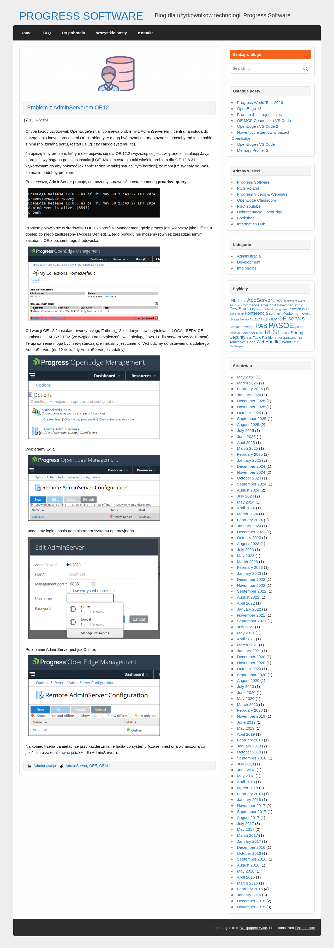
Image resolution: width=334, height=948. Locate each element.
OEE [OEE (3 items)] (264, 319)
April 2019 (246, 734)
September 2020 (251, 674)
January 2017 (249, 841)
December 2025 (251, 401)
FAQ (47, 33)
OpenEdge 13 (249, 108)
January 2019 (249, 746)
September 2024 (251, 484)
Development (248, 262)
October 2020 (249, 668)
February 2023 (250, 567)
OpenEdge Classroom (256, 200)
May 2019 (245, 728)
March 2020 (247, 704)
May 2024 (245, 502)
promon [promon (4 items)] (248, 333)
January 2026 (249, 395)
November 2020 (251, 662)
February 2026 (250, 389)
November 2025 (251, 407)
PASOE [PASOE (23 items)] (281, 325)
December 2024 (251, 466)
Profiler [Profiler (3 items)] (235, 333)
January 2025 (249, 460)
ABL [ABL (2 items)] (243, 300)
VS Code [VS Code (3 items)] (248, 342)
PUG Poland (248, 188)
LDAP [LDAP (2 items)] (272, 313)
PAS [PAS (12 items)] (261, 326)
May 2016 (245, 871)
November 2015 (251, 907)
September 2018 (251, 758)
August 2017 (248, 817)
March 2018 (247, 788)
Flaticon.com (305, 928)
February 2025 (250, 454)
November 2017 (251, 805)
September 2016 (251, 859)
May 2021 (245, 633)
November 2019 (251, 716)
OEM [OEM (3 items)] (273, 319)
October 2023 (249, 537)
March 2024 (247, 514)
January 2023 (249, 573)
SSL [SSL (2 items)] (249, 337)
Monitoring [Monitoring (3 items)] (290, 313)
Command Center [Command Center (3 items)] (255, 305)
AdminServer (76, 766)
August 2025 (248, 424)
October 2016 (249, 853)
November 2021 (251, 615)
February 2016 (250, 889)
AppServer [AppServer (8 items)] (259, 300)
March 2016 (247, 883)
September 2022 (251, 591)
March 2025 (247, 448)
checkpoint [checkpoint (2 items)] (290, 300)
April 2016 (246, 877)
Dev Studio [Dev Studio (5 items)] (240, 308)
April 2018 (246, 782)
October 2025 (249, 413)
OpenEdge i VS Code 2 (257, 126)
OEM (103, 766)
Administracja (44, 766)
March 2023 (247, 561)
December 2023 (251, 532)
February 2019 (250, 740)
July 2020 (245, 686)
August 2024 (248, 490)
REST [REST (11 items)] (273, 332)
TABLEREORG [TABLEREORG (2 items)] (286, 337)
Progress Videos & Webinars (262, 194)
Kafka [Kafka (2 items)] (305, 309)
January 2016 (249, 895)
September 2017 (251, 811)
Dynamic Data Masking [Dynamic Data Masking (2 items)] (266, 309)
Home (26, 33)
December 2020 (251, 656)
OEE (93, 766)
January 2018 (249, 799)
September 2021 (251, 621)
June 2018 (246, 770)
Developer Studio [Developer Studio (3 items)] (290, 305)
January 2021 (249, 650)
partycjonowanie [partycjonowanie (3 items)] (242, 327)
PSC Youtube (248, 206)
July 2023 (245, 549)
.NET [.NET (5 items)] (235, 300)
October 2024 (249, 478)
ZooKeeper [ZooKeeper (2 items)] (236, 346)
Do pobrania (73, 33)
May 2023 (245, 555)
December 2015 (251, 901)
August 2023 (248, 543)
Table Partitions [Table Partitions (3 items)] (264, 338)
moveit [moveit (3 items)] (305, 313)
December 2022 (251, 579)
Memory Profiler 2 (252, 150)
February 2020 (250, 710)
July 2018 (245, 764)
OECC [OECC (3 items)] (255, 319)
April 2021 (246, 639)
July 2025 (245, 430)
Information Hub (251, 224)
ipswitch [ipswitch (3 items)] (295, 309)
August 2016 (248, 865)
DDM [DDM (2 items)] (273, 305)
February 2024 (250, 520)
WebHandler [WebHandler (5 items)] (269, 341)
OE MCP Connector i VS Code (264, 120)
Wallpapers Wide (253, 928)
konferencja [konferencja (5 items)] (256, 313)
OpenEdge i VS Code (256, 144)
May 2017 (245, 829)
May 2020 (245, 698)
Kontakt (145, 33)
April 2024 (246, 508)
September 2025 (251, 418)
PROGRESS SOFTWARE (81, 16)
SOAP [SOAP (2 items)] (286, 333)
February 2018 (250, 794)
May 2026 (245, 377)
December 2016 (251, 847)
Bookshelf (245, 218)
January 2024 (249, 526)
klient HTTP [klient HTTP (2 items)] (237, 313)
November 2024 (251, 472)
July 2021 (245, 627)
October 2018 (249, 752)
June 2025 (246, 436)
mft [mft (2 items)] (279, 313)
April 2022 (246, 603)
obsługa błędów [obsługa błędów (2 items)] (239, 319)
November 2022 (251, 585)
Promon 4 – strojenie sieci (260, 114)
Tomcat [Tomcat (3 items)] (235, 342)
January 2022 (249, 609)
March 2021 (247, 645)
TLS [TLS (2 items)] (300, 337)
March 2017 (247, 835)
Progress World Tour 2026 (260, 102)
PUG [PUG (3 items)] (259, 333)
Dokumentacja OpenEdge (259, 212)
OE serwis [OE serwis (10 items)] (291, 318)
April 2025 (246, 442)
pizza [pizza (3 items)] (299, 327)
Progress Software (253, 182)
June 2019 (246, 722)
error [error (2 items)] (285, 309)
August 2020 (248, 680)
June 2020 (246, 692)
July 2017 (245, 823)
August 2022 (248, 597)
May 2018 (245, 776)
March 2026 (247, 383)
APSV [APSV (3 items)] (277, 301)
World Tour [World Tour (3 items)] (290, 342)
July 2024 (245, 496)
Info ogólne (247, 268)
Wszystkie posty (111, 33)
